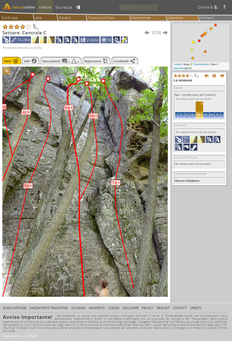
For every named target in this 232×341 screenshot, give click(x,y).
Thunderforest (201, 64)
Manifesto (97, 308)
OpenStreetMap (183, 68)
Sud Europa (10, 18)
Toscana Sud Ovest (101, 18)
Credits (196, 308)
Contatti (180, 308)
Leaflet (177, 64)
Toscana (65, 18)
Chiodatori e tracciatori (48, 308)
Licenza (113, 308)
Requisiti (163, 308)
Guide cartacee (14, 308)
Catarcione (175, 18)
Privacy (148, 308)
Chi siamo (78, 308)
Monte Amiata (141, 18)
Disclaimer (130, 308)
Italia (38, 18)
